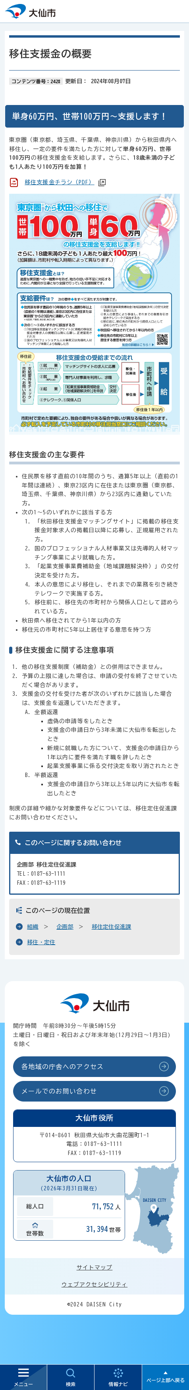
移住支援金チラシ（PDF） (59, 182)
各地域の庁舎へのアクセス (62, 1067)
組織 (33, 927)
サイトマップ (95, 1267)
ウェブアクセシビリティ (94, 1284)
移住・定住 (41, 942)
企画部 (64, 927)
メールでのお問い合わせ (59, 1091)
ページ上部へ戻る (166, 1380)
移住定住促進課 (111, 927)
